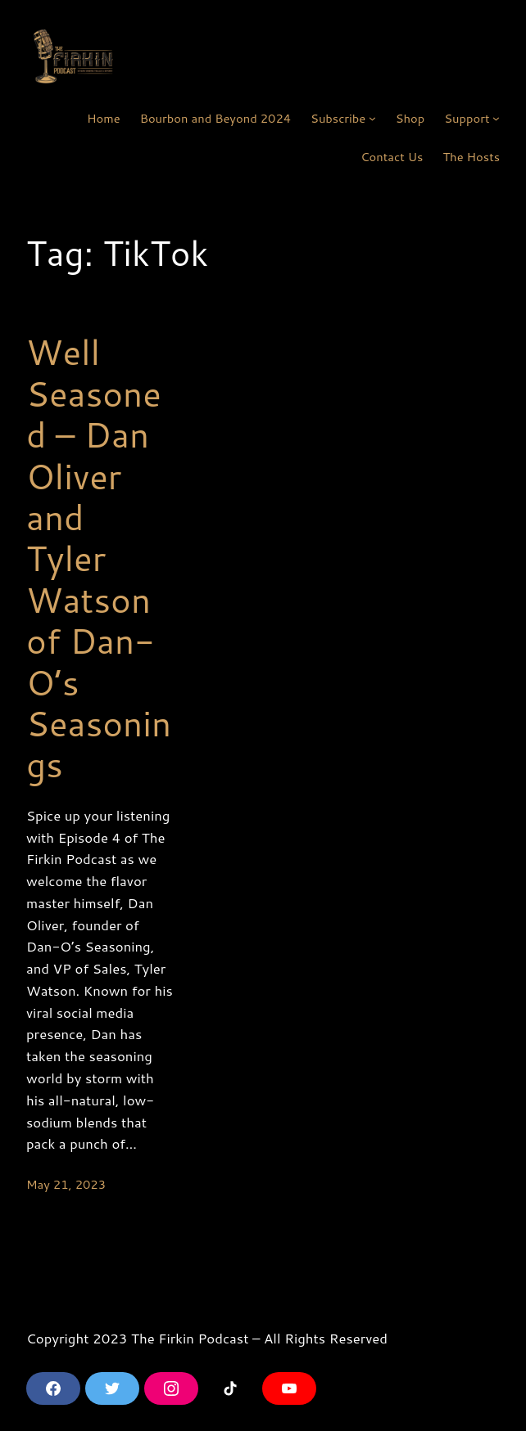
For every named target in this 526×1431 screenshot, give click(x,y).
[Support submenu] (496, 118)
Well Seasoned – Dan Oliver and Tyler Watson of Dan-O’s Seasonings (98, 558)
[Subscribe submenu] (372, 118)
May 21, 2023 (66, 1184)
